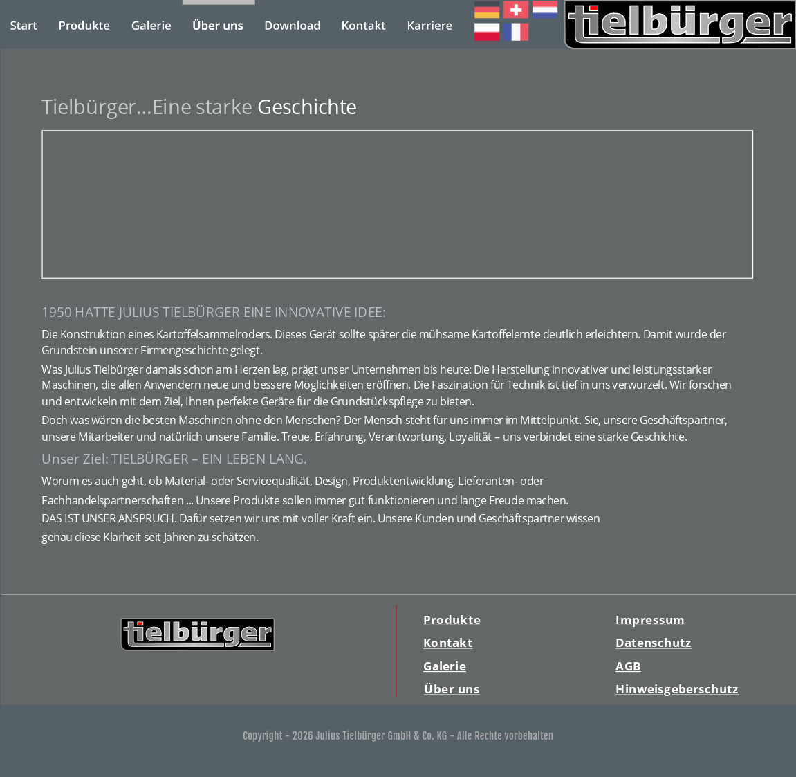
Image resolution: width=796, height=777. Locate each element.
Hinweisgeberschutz (677, 689)
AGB (628, 666)
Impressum (650, 620)
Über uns (452, 689)
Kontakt (447, 642)
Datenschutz (653, 642)
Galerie (444, 666)
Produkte (451, 620)
